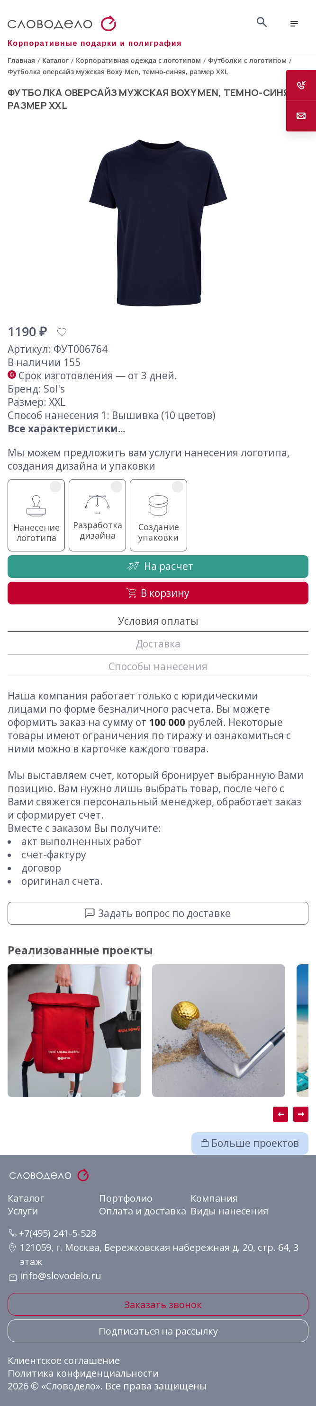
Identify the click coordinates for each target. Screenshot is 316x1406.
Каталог (26, 1198)
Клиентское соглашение (64, 1360)
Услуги (23, 1211)
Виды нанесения (229, 1211)
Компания (214, 1198)
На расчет (158, 566)
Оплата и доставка (142, 1211)
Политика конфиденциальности (83, 1373)
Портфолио (126, 1198)
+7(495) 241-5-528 (52, 1233)
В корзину (158, 593)
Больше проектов (250, 1143)
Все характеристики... (66, 428)
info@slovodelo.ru (60, 1275)
